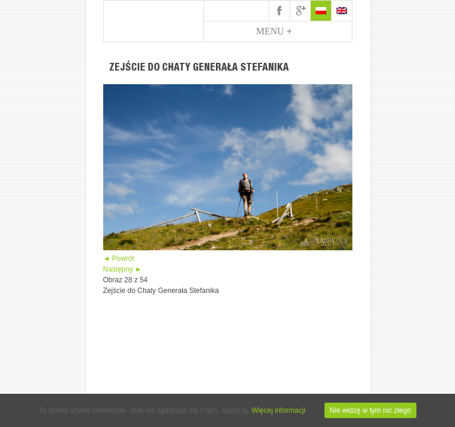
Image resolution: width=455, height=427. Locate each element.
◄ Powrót (119, 258)
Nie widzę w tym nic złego (370, 410)
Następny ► (122, 269)
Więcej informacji (279, 410)
